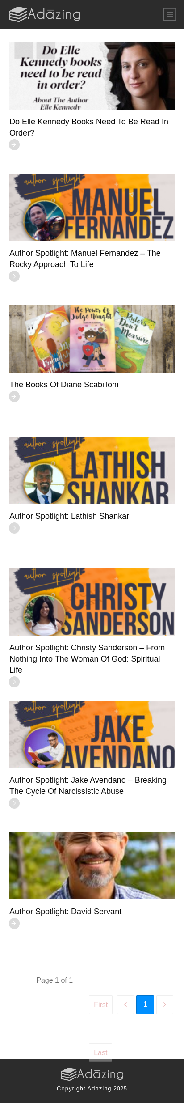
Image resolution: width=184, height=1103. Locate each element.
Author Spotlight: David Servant (65, 911)
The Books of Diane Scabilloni (63, 384)
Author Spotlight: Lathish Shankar (69, 516)
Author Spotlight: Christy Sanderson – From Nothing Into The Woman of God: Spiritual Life (87, 659)
